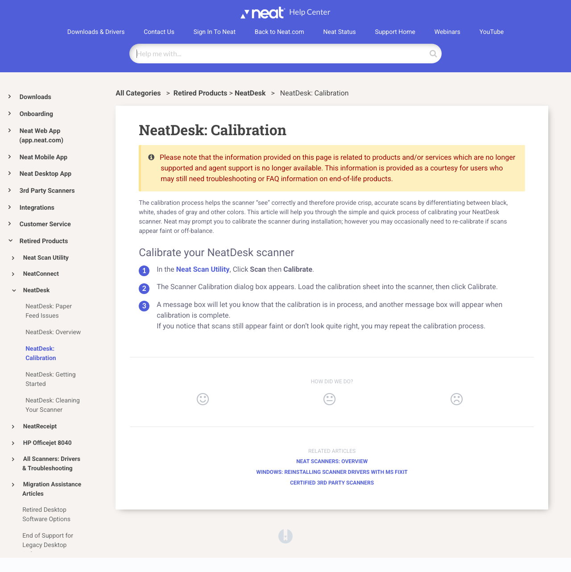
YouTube (492, 32)
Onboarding (36, 114)
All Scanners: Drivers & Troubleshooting (51, 464)
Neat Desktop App (45, 174)
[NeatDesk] (251, 93)
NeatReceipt (40, 426)
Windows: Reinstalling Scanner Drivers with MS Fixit (332, 472)
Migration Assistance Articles (51, 489)
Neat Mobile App (43, 157)
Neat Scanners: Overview (332, 461)
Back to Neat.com (279, 32)
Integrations (37, 207)
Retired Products (44, 241)
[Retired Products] (201, 93)
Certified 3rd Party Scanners (332, 483)
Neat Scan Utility (46, 257)
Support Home (395, 32)
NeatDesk (36, 290)
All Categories (139, 93)
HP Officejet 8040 (47, 443)
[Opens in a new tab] (285, 535)
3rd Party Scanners (47, 191)
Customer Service (45, 224)
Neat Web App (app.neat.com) (41, 136)
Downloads (35, 97)
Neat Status (339, 32)
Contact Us (159, 32)
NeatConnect (41, 274)
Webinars (447, 32)
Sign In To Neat (215, 32)
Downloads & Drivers (96, 32)
